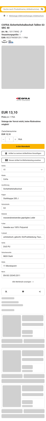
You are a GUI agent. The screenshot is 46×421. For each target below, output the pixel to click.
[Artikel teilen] (39, 291)
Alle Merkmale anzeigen (23, 282)
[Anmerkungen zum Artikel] (23, 291)
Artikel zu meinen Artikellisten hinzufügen (23, 153)
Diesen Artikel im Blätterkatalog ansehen (23, 160)
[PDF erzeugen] (6, 291)
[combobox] (20, 169)
